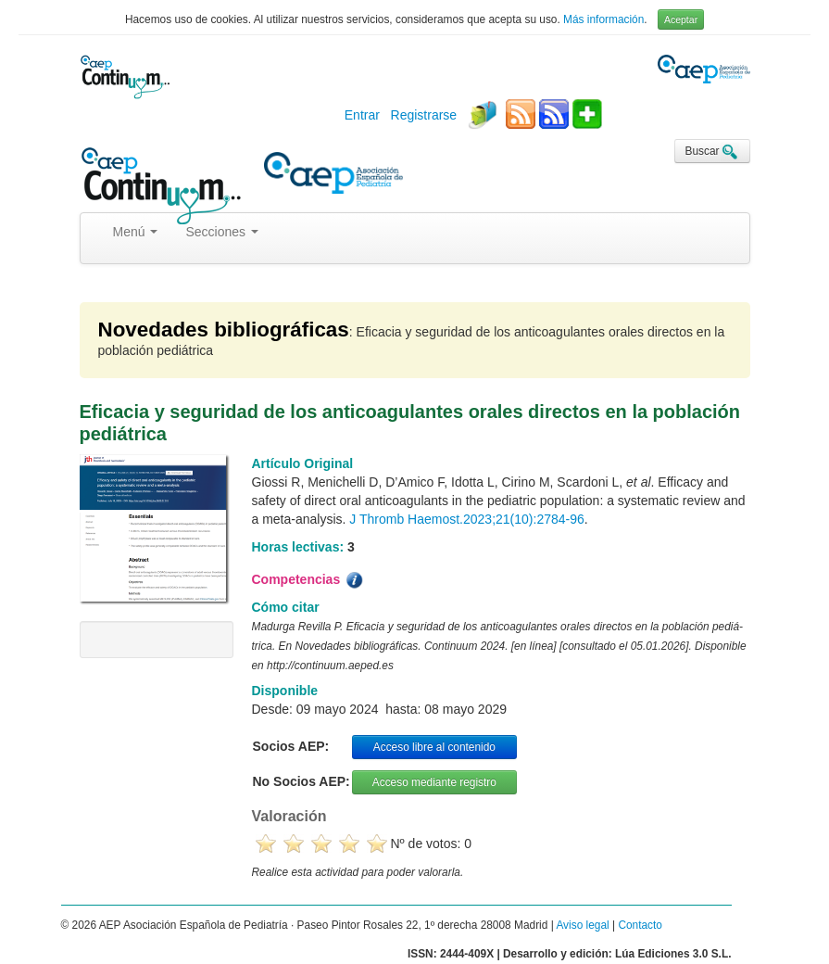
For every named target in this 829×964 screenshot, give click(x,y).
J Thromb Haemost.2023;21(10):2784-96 (466, 519)
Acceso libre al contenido (434, 747)
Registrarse (424, 115)
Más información (603, 19)
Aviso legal (582, 925)
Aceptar (680, 19)
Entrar (362, 115)
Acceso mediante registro (434, 782)
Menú (135, 231)
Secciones (221, 231)
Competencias (309, 580)
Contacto (640, 925)
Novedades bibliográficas (223, 329)
